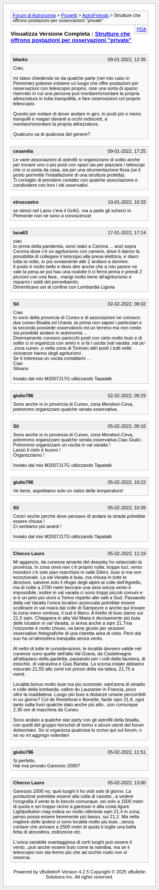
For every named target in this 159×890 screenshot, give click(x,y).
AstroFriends (95, 15)
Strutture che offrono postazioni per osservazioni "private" (71, 37)
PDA (141, 29)
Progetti (69, 15)
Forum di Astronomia (34, 15)
